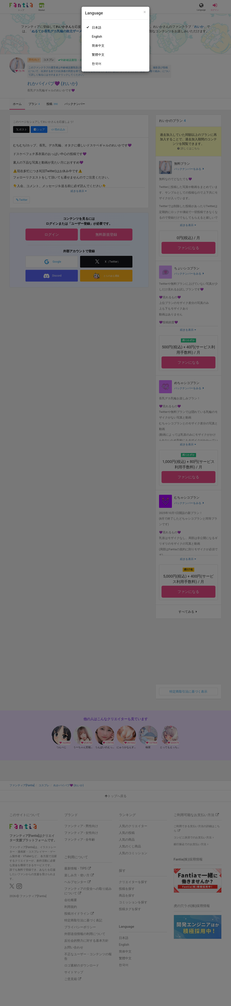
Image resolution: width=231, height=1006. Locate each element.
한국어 (96, 63)
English (97, 36)
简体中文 (98, 45)
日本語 (96, 27)
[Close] (144, 12)
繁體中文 (98, 54)
